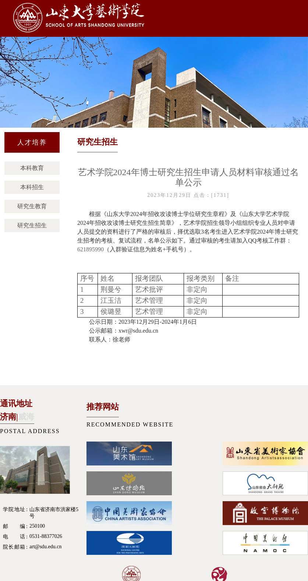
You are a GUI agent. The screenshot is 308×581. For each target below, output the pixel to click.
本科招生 (32, 187)
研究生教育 (32, 206)
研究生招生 (32, 225)
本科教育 (32, 168)
